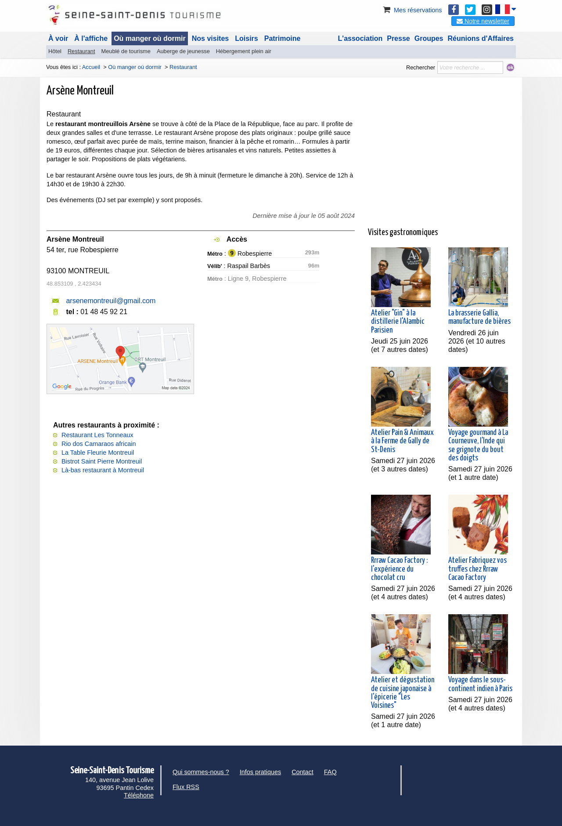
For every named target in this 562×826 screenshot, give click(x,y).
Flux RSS (186, 786)
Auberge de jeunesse (183, 51)
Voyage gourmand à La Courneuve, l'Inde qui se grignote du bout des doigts (478, 445)
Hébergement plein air (243, 51)
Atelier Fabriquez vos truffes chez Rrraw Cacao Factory (477, 569)
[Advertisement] (441, 159)
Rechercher (420, 67)
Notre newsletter (483, 21)
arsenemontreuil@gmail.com (110, 300)
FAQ (330, 771)
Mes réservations (412, 10)
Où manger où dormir (150, 38)
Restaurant (81, 51)
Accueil (91, 67)
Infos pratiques (260, 771)
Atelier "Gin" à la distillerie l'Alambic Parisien (398, 321)
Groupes (428, 38)
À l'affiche (91, 38)
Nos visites (210, 38)
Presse (398, 38)
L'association (360, 38)
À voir (58, 38)
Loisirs (246, 38)
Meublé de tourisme (125, 51)
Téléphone (139, 795)
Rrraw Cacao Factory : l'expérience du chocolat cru (399, 569)
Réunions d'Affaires (481, 38)
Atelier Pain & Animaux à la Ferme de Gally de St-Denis (402, 441)
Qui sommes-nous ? (201, 771)
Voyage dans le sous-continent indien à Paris (480, 684)
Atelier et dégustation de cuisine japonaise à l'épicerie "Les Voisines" (402, 693)
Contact (302, 771)
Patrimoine (282, 38)
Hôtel (54, 51)
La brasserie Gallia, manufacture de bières (479, 317)
